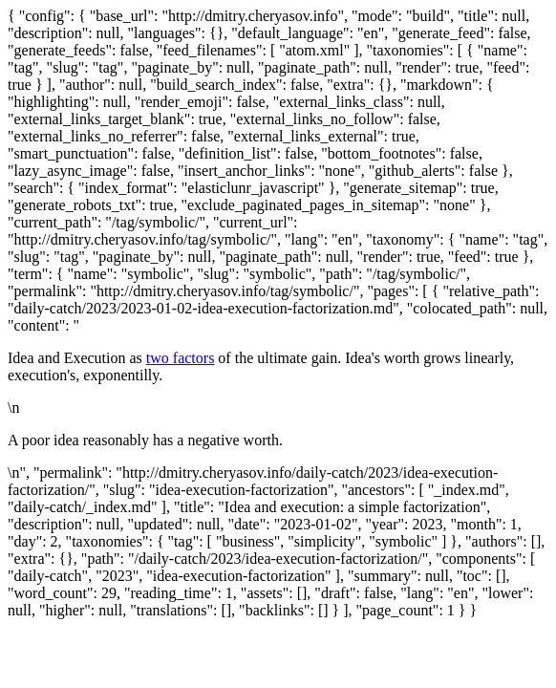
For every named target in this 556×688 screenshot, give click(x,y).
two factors (180, 358)
